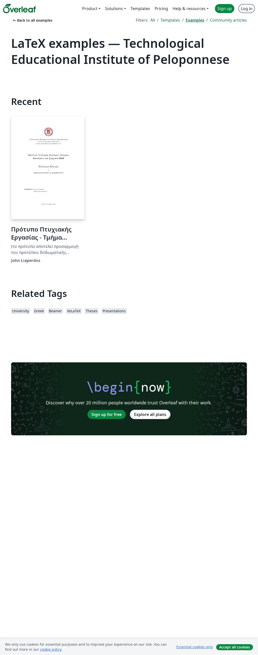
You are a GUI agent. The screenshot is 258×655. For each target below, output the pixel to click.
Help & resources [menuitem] (189, 8)
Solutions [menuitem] (114, 8)
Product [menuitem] (90, 8)
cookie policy (50, 649)
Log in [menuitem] (246, 8)
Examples (195, 20)
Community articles (228, 20)
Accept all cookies (234, 647)
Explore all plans (150, 414)
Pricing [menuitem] (161, 8)
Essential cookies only (194, 646)
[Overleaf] (19, 8)
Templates (170, 20)
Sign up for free (106, 414)
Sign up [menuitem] (224, 8)
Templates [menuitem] (140, 8)
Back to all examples (32, 20)
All (152, 20)
